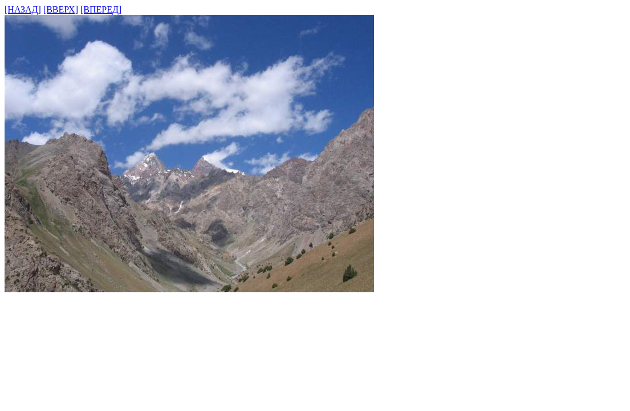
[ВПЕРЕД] (100, 9)
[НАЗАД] (23, 9)
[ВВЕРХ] (60, 9)
